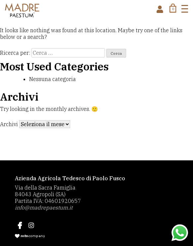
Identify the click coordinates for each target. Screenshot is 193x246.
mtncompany (30, 236)
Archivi (9, 124)
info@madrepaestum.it (43, 207)
